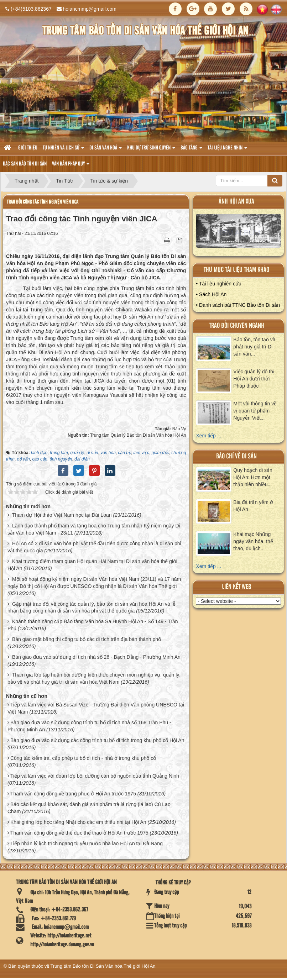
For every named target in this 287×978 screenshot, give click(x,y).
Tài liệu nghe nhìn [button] (227, 150)
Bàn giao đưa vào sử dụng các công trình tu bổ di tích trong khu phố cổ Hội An (97, 740)
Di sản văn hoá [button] (105, 150)
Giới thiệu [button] (27, 148)
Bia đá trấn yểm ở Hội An (253, 505)
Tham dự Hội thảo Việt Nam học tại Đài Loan (62, 515)
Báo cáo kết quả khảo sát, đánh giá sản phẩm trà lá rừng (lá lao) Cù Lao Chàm (89, 807)
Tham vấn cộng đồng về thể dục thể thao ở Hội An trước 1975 (79, 833)
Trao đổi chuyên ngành (236, 326)
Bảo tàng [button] (191, 150)
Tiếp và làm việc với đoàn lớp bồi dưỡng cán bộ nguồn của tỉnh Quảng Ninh (94, 776)
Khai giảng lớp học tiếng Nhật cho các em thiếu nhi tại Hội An (78, 822)
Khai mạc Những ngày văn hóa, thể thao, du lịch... (253, 541)
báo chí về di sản (236, 456)
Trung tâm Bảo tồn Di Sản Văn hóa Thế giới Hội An (103, 966)
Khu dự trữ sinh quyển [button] (151, 150)
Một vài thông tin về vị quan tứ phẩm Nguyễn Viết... (255, 411)
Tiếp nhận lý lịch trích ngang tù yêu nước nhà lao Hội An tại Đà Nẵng (86, 843)
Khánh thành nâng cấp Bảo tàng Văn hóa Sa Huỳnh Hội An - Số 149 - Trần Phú (92, 625)
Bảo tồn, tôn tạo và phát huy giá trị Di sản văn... (254, 347)
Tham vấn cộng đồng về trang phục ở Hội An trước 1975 (73, 793)
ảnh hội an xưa (236, 202)
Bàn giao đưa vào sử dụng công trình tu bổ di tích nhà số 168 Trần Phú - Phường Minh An (89, 726)
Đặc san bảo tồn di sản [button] (25, 164)
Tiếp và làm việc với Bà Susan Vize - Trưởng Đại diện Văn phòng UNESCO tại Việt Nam (95, 708)
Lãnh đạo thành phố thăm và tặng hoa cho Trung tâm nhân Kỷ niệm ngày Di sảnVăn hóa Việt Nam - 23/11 (93, 529)
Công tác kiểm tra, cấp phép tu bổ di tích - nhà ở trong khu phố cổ (83, 758)
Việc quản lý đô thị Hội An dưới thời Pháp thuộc (253, 379)
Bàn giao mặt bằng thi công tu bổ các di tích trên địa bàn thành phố (86, 639)
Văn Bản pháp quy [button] (70, 166)
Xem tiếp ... (208, 435)
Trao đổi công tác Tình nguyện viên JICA (42, 202)
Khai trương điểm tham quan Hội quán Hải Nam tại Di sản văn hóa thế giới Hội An (92, 564)
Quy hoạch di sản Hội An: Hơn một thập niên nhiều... (252, 477)
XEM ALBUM (238, 232)
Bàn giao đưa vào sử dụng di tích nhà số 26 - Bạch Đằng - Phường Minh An (96, 657)
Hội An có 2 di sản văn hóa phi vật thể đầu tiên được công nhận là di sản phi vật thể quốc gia (94, 547)
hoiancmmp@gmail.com (89, 9)
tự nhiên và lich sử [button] (63, 150)
